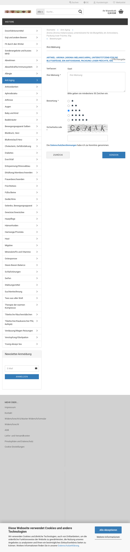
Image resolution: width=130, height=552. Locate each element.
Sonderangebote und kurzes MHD (18, 52)
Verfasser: (51, 68)
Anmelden (22, 377)
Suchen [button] (74, 2)
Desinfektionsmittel (14, 31)
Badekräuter (10, 120)
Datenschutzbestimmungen (63, 145)
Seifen (8, 278)
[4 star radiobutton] (69, 115)
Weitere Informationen (108, 537)
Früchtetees (10, 186)
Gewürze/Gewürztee (14, 212)
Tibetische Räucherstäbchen (18, 314)
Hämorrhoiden (11, 225)
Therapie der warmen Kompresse (15, 306)
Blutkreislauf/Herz (13, 139)
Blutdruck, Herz (12, 133)
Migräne (9, 245)
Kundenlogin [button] (101, 2)
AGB (7, 430)
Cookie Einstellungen (14, 446)
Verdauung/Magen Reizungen (19, 330)
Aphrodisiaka (11, 93)
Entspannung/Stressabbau (17, 166)
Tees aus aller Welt (14, 298)
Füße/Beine (10, 192)
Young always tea (13, 344)
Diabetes (9, 153)
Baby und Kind (11, 113)
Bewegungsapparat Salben (17, 126)
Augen (8, 106)
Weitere (9, 22)
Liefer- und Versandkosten (17, 435)
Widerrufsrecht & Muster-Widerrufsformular (25, 418)
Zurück (58, 155)
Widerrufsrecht (12, 424)
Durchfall (9, 159)
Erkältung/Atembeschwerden (18, 172)
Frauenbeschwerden (14, 179)
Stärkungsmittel (12, 285)
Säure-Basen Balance (15, 265)
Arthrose (9, 100)
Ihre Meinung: (53, 75)
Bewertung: (52, 101)
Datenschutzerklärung (68, 545)
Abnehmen (10, 60)
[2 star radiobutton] (69, 106)
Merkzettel (119, 2)
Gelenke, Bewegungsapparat (18, 205)
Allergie (8, 73)
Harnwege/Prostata (14, 232)
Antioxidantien (11, 86)
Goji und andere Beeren (16, 37)
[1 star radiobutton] (69, 101)
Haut (7, 238)
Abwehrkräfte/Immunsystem (18, 67)
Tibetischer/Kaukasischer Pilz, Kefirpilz (19, 322)
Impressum (10, 407)
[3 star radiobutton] (69, 111)
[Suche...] (40, 12)
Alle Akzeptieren (108, 530)
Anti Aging (9, 80)
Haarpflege (10, 219)
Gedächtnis (10, 199)
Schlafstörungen (13, 271)
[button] (86, 2)
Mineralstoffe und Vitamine (18, 252)
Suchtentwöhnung (13, 291)
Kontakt (8, 413)
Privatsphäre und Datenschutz (19, 441)
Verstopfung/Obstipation (16, 337)
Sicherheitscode (54, 127)
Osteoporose (11, 258)
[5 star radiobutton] (69, 120)
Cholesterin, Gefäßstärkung (18, 146)
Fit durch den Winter (14, 44)
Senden (113, 155)
